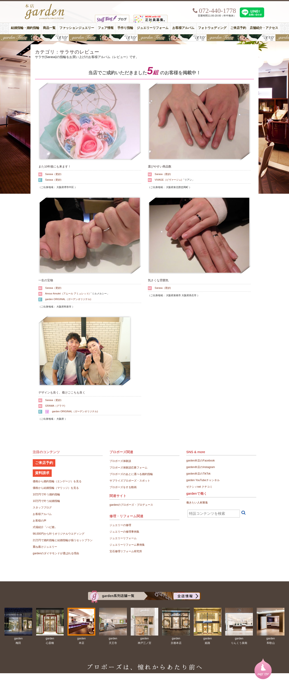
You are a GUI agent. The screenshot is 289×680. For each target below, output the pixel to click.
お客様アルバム (183, 28)
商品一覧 (49, 28)
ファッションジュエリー (76, 28)
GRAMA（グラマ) (55, 405)
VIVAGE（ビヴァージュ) (168, 179)
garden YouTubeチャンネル (203, 480)
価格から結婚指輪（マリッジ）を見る (56, 487)
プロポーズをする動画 (123, 487)
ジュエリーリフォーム (152, 28)
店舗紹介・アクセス (264, 28)
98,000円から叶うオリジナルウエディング (58, 533)
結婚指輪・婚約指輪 (25, 28)
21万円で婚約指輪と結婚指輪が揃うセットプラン (63, 540)
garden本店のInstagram (200, 467)
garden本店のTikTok (198, 473)
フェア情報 (106, 28)
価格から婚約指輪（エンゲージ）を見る (57, 481)
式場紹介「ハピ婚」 (45, 527)
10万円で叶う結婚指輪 (46, 501)
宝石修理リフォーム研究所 (126, 551)
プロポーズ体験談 (120, 461)
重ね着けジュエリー (45, 546)
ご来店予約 (238, 28)
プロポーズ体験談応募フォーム (128, 467)
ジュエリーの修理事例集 (124, 531)
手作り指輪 (125, 28)
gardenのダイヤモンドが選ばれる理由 (56, 553)
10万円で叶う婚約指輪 (46, 494)
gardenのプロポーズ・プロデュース (131, 504)
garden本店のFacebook (200, 460)
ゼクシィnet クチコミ (199, 486)
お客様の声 (39, 520)
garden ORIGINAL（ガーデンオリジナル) (68, 299)
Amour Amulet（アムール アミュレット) (67, 293)
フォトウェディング (212, 28)
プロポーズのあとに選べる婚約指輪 (131, 474)
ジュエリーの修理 (120, 525)
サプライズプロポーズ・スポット (130, 480)
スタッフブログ (42, 507)
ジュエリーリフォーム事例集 (127, 544)
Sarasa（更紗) (53, 174)
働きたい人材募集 (197, 502)
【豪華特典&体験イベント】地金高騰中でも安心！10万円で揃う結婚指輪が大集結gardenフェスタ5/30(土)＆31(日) (144, 37)
